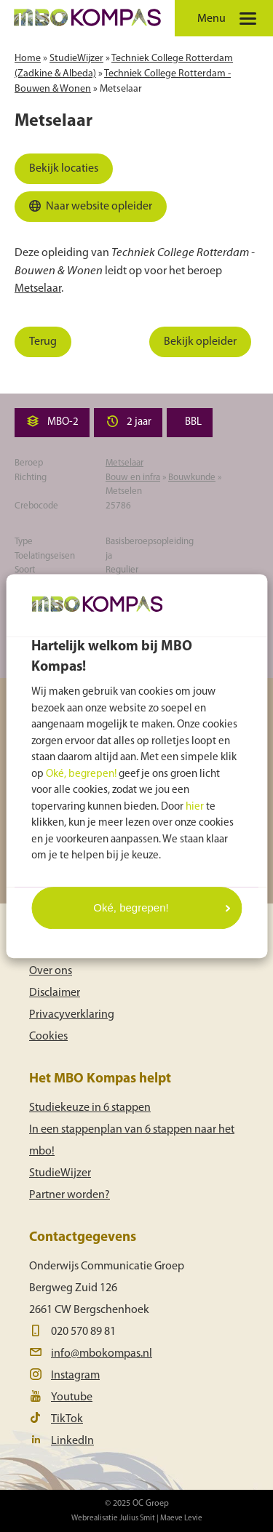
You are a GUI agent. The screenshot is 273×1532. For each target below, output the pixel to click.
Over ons (50, 971)
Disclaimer (54, 993)
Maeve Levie (181, 1519)
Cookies (48, 1036)
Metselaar (121, 89)
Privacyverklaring (71, 1015)
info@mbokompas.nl (101, 1354)
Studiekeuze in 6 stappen (90, 1108)
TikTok (67, 1419)
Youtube (71, 1397)
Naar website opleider (88, 209)
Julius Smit (137, 1519)
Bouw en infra (133, 477)
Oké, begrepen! (81, 774)
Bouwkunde (191, 477)
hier (195, 807)
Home (28, 58)
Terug (43, 342)
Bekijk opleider (200, 342)
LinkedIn (72, 1441)
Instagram (75, 1375)
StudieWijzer (76, 58)
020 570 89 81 (83, 1332)
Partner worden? (69, 1195)
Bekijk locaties (63, 169)
